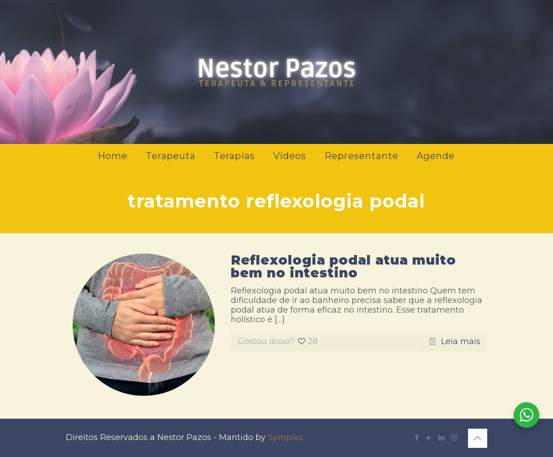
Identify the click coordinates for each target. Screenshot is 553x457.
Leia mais (460, 341)
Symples (285, 437)
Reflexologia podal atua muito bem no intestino (343, 266)
